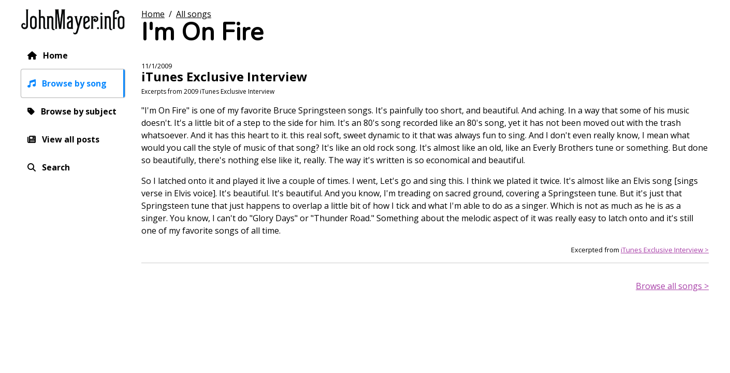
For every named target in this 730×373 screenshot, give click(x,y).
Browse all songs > (672, 286)
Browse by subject (78, 111)
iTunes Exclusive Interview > (665, 249)
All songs (193, 14)
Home (55, 55)
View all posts (70, 139)
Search (56, 167)
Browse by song (74, 83)
